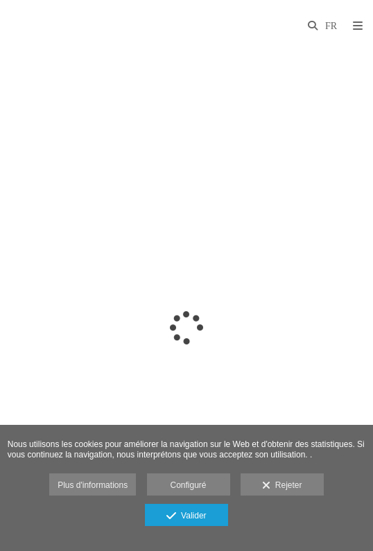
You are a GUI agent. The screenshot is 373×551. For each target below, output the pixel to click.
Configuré (188, 485)
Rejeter (282, 485)
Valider (186, 516)
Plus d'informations (93, 485)
